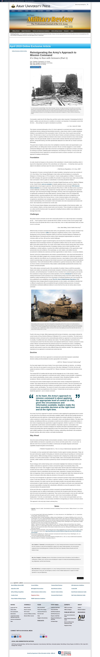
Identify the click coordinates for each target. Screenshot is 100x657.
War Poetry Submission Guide (78, 595)
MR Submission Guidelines (77, 585)
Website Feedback (81, 609)
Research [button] (66, 31)
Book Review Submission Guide (78, 591)
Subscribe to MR (15, 588)
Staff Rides (41, 10)
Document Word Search (56, 595)
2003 (47, 232)
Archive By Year (14, 607)
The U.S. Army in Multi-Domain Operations (64, 279)
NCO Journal (26, 611)
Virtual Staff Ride (54, 609)
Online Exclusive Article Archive (19, 51)
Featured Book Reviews (56, 585)
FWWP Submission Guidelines (38, 598)
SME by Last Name (68, 607)
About (64, 10)
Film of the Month (41, 607)
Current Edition (34, 585)
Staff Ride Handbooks (55, 611)
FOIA (81, 644)
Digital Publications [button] (26, 31)
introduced (68, 273)
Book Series (13, 613)
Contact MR (74, 588)
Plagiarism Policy (35, 595)
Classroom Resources (42, 611)
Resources (71, 10)
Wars (12, 621)
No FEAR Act (77, 644)
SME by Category (68, 609)
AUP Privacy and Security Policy (18, 644)
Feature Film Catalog (42, 609)
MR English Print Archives (37, 588)
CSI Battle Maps (54, 621)
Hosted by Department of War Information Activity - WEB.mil (41, 653)
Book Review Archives (56, 588)
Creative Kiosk (14, 595)
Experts (48, 10)
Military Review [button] (16, 31)
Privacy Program (70, 644)
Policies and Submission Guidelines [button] (41, 31)
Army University (42, 644)
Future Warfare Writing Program (18, 598)
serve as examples (47, 184)
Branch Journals (27, 609)
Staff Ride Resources (55, 613)
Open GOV (85, 644)
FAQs (39, 615)
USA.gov (20, 645)
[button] (30, 1)
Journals (20, 10)
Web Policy (49, 644)
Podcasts (33, 10)
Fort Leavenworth (14, 611)
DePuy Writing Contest (56, 31)
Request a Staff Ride (55, 615)
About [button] (72, 31)
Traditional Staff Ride (55, 607)
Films (27, 10)
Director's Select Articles (57, 591)
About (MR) (17, 585)
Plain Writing (63, 644)
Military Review (27, 607)
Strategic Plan (14, 645)
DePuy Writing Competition (17, 591)
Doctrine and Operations (16, 619)
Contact (79, 607)
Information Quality (56, 644)
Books (14, 10)
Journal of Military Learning (29, 613)
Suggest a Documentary (43, 617)
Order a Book (13, 609)
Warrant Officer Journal (29, 615)
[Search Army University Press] (80, 4)
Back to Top (80, 578)
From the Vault (41, 613)
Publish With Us (56, 10)
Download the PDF (35, 67)
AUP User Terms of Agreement (32, 644)
